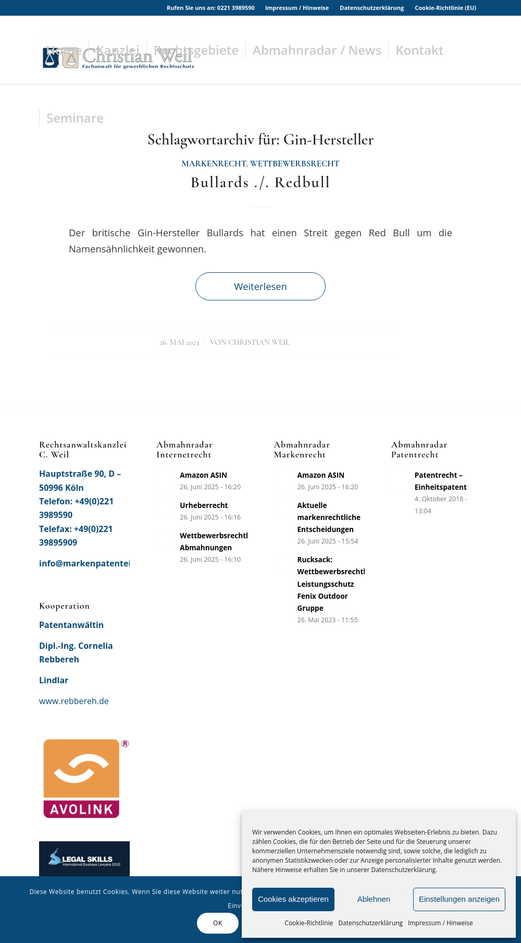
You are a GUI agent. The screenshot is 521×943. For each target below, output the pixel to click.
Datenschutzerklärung (370, 922)
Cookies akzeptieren (293, 898)
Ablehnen (373, 898)
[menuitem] (297, 7)
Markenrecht (213, 164)
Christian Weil (259, 342)
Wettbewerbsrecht (295, 164)
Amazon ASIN (203, 475)
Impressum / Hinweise (440, 922)
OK (217, 922)
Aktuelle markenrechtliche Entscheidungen (329, 517)
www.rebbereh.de (74, 701)
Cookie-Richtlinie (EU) (445, 7)
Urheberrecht (204, 505)
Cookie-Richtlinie (308, 922)
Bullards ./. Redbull (260, 182)
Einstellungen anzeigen (459, 898)
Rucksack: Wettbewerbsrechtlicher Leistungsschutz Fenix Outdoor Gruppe (340, 583)
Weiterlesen (260, 286)
